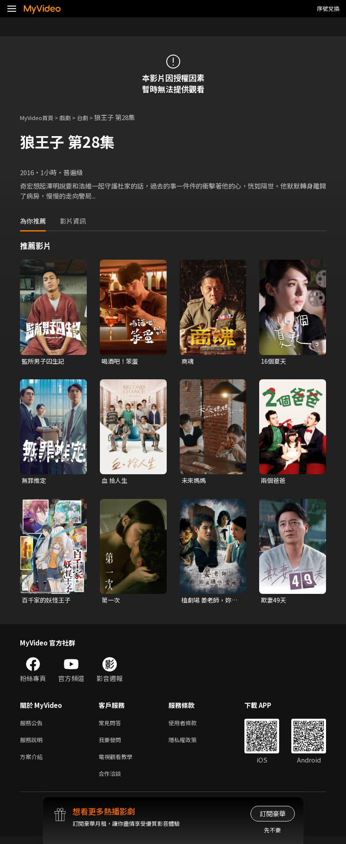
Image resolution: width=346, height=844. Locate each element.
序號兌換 (328, 8)
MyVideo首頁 (39, 117)
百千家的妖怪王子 (48, 601)
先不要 (272, 830)
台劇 (91, 117)
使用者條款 (190, 725)
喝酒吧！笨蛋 (121, 361)
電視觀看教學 (118, 762)
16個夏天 (274, 361)
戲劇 (72, 117)
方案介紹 (33, 762)
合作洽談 (112, 780)
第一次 (111, 601)
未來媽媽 (194, 481)
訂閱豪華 (273, 813)
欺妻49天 (274, 601)
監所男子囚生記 (44, 361)
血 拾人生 (115, 481)
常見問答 (112, 725)
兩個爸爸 (274, 481)
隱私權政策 (190, 744)
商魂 (187, 361)
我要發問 (112, 744)
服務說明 (33, 744)
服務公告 (33, 725)
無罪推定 (35, 481)
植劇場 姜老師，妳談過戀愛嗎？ (208, 602)
